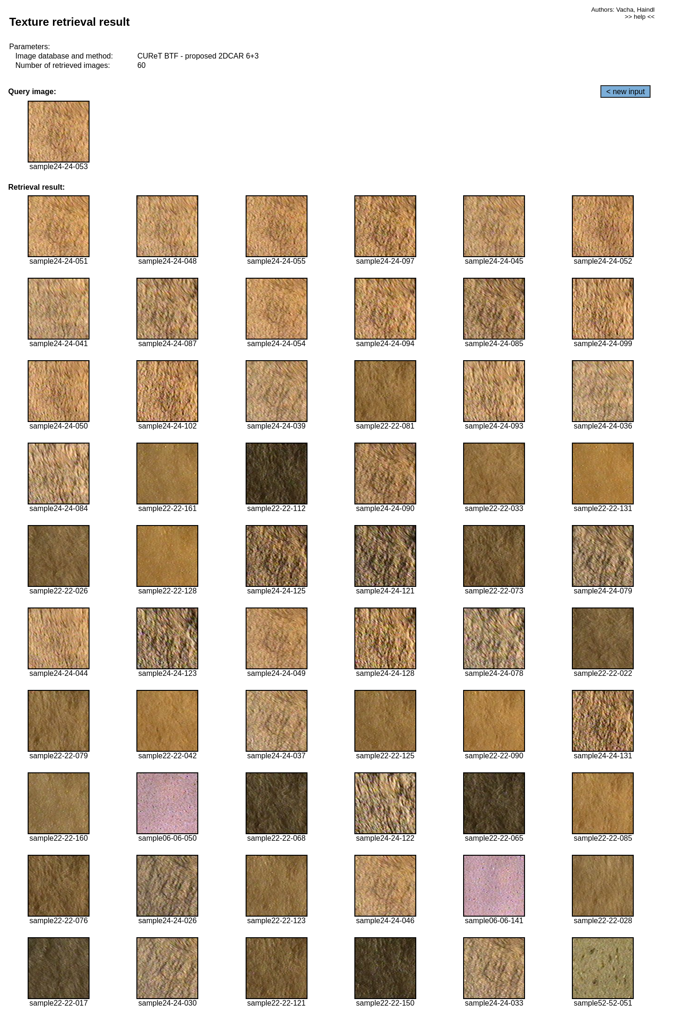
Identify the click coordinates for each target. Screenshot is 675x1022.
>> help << (640, 16)
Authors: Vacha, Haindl (622, 9)
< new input (625, 92)
